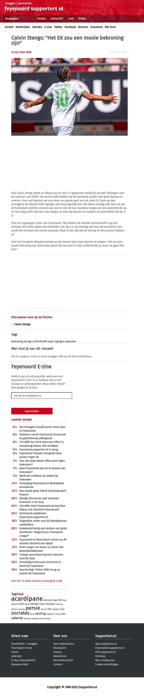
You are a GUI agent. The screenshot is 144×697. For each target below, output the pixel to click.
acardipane (27, 598)
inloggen (10, 3)
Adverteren (59, 656)
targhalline (50, 614)
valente (17, 618)
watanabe (35, 618)
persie (33, 608)
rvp (49, 608)
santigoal (55, 609)
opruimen (21, 609)
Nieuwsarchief (19, 664)
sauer (62, 609)
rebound (44, 609)
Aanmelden (18, 643)
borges (55, 600)
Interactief (57, 18)
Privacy (57, 652)
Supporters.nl (105, 636)
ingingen (59, 341)
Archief (9, 27)
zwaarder (70, 341)
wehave (41, 618)
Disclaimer (59, 648)
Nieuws (27, 18)
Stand (14, 652)
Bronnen (83, 27)
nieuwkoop (59, 604)
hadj (21, 604)
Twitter (58, 27)
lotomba (34, 604)
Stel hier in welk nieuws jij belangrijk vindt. (37, 581)
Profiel (82, 18)
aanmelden (25, 3)
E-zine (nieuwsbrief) (23, 660)
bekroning (17, 341)
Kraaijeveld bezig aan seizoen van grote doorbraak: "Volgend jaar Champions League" (43, 532)
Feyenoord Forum (21, 648)
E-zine (48, 27)
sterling (40, 613)
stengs (28, 341)
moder (42, 604)
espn (51, 341)
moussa (50, 603)
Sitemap (100, 656)
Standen (37, 27)
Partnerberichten (63, 660)
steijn (32, 614)
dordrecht (14, 604)
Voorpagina (11, 18)
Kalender (16, 656)
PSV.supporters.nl (105, 652)
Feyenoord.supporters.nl (109, 648)
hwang (26, 604)
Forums (41, 18)
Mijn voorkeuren (105, 660)
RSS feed (110, 27)
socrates (20, 613)
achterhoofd (39, 341)
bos (60, 600)
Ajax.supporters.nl (106, 643)
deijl (65, 600)
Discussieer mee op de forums (31, 317)
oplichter (14, 609)
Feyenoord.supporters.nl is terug (38, 449)
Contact (57, 664)
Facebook (70, 27)
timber (58, 614)
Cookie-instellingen (106, 664)
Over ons (60, 636)
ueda (63, 614)
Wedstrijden (23, 27)
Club (70, 18)
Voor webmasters (63, 643)
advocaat (47, 600)
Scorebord (96, 27)
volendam (27, 618)
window (47, 618)
